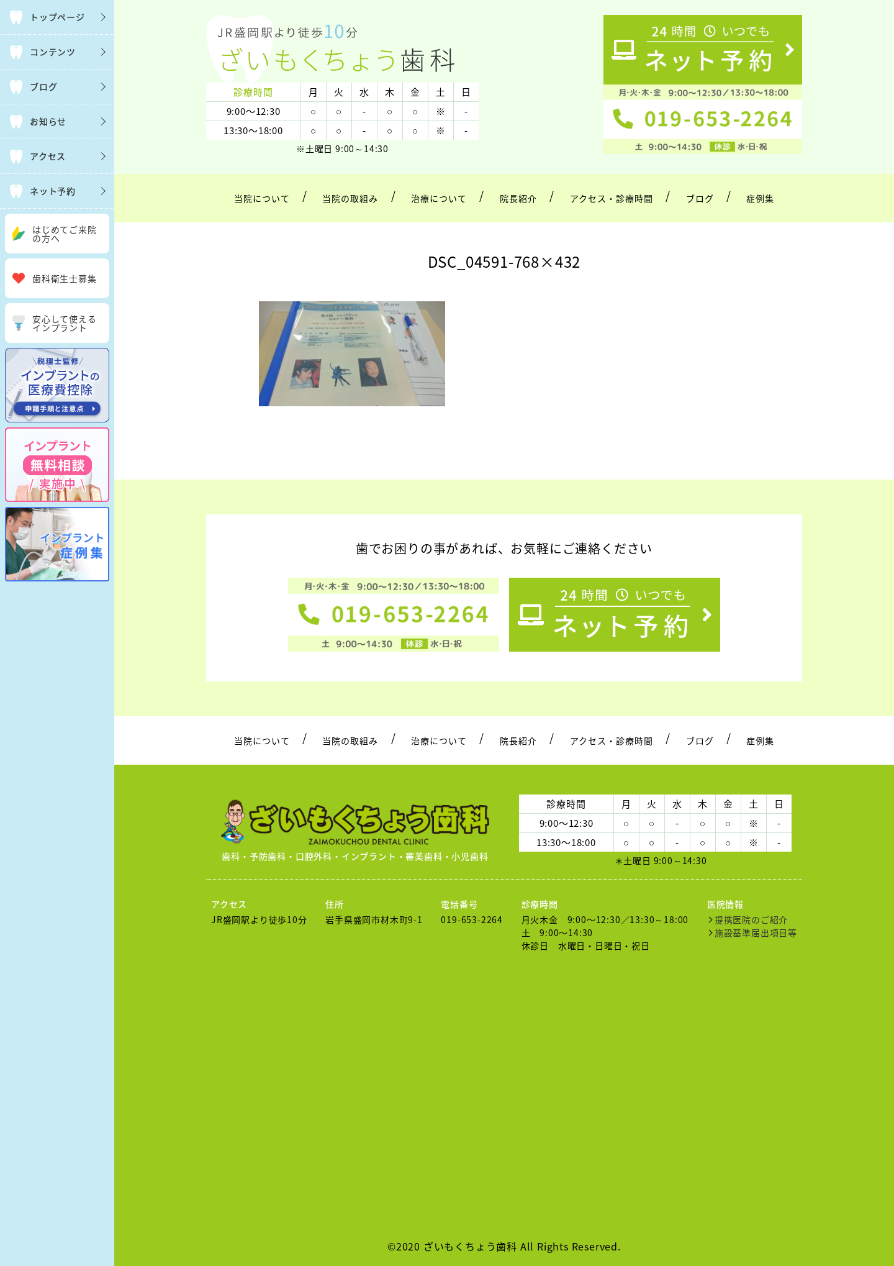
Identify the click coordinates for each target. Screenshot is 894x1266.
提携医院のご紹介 (751, 919)
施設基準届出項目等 (756, 932)
